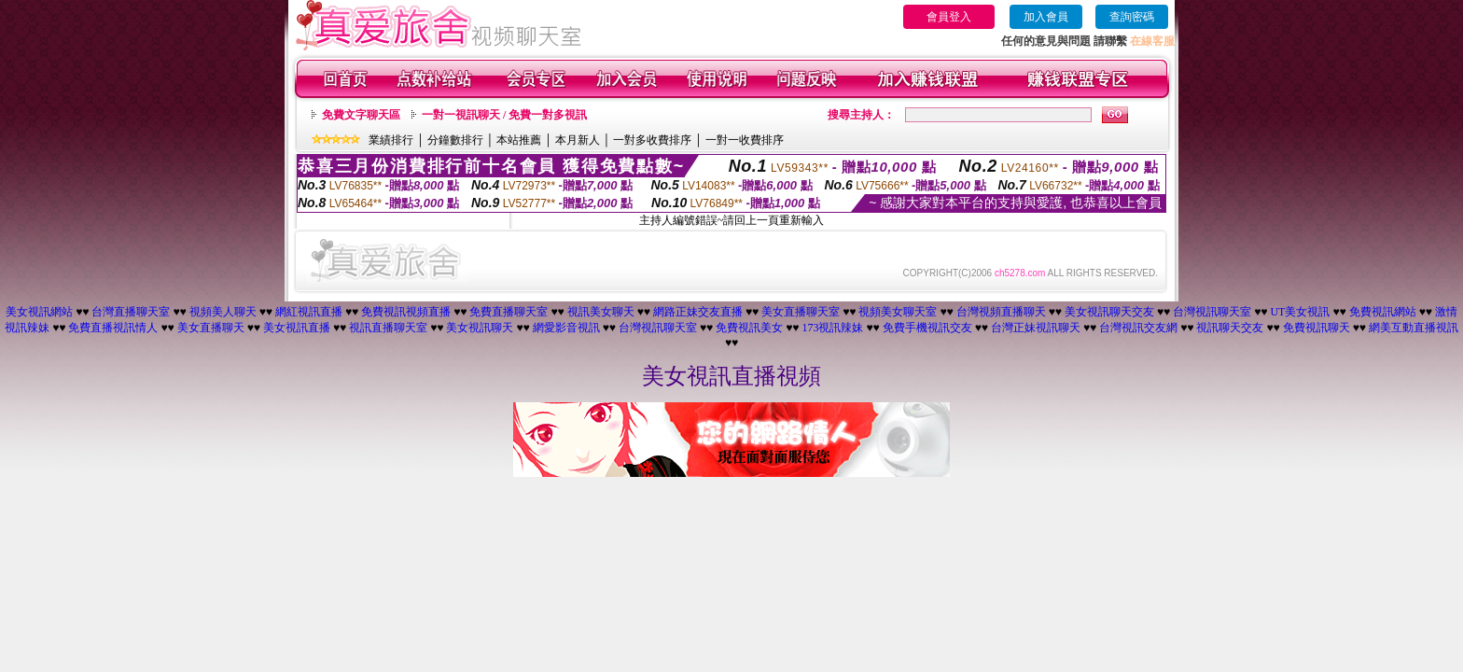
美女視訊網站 (39, 311)
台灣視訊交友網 (1138, 327)
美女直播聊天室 (800, 311)
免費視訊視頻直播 (406, 311)
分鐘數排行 (455, 140)
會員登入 (949, 16)
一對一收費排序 (744, 140)
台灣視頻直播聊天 (1001, 311)
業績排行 (391, 140)
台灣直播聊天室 (130, 311)
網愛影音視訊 (566, 327)
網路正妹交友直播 (698, 311)
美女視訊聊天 (479, 327)
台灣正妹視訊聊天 (1035, 327)
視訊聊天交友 (1229, 327)
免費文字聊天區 (361, 114)
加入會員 (1046, 16)
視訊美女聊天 (600, 311)
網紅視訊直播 (308, 311)
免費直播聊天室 (508, 311)
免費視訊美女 (749, 327)
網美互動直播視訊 (1413, 327)
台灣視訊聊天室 (1212, 311)
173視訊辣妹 (832, 327)
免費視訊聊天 (1316, 327)
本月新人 (577, 140)
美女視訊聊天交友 (1109, 311)
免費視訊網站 (1382, 311)
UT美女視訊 (1300, 311)
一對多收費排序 (652, 140)
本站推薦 (518, 140)
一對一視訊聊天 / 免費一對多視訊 (504, 114)
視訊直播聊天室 (388, 327)
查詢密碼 (1131, 16)
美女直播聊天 (210, 327)
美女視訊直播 (296, 327)
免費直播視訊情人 (113, 327)
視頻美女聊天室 (897, 311)
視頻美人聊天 (223, 311)
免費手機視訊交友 (927, 327)
